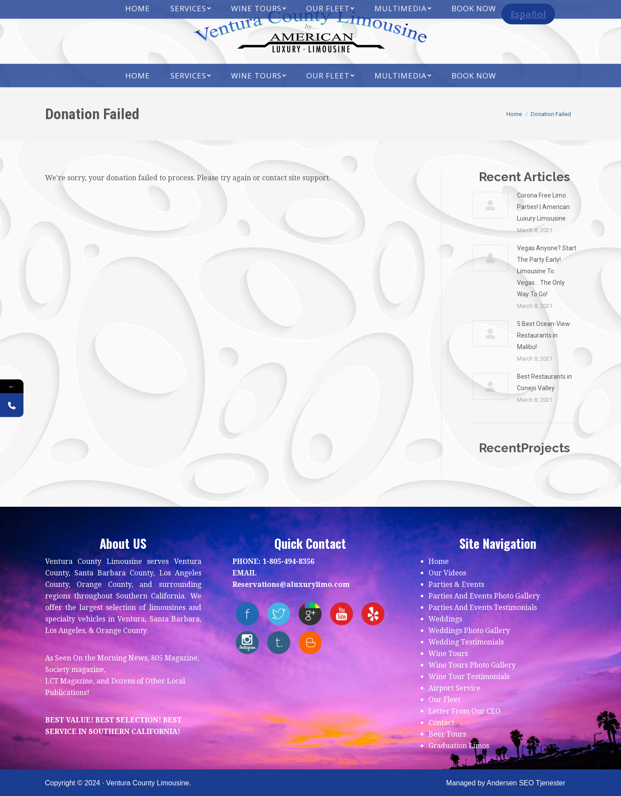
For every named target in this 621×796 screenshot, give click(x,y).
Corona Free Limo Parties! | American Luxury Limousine (543, 207)
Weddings (445, 619)
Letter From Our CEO (464, 711)
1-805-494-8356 (288, 561)
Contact (441, 722)
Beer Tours (447, 734)
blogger (310, 642)
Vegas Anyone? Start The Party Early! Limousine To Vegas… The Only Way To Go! (546, 271)
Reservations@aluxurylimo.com (291, 584)
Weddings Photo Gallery (469, 630)
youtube (341, 613)
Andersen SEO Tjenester (525, 783)
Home (438, 561)
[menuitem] (137, 75)
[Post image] (490, 205)
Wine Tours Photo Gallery (472, 665)
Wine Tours (448, 653)
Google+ (310, 613)
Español (528, 14)
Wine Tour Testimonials (468, 676)
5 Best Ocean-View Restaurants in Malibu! (543, 335)
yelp (373, 613)
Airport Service (454, 688)
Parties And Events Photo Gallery (484, 596)
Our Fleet (444, 699)
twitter (278, 613)
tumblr (278, 642)
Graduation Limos (458, 746)
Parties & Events (456, 584)
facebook (247, 613)
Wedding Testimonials (466, 642)
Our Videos (447, 573)
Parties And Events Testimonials (482, 607)
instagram (247, 642)
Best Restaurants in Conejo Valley (544, 382)
